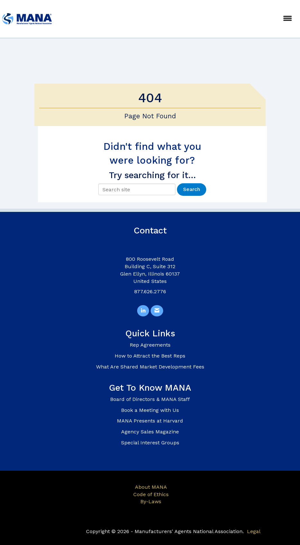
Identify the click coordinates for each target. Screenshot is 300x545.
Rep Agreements (150, 345)
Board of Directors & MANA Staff (150, 399)
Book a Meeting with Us (150, 410)
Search (191, 189)
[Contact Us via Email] (157, 310)
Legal (253, 531)
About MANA (151, 487)
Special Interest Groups (150, 443)
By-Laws (150, 501)
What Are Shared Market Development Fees (150, 367)
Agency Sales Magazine (150, 432)
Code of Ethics (151, 494)
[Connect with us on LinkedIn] (143, 310)
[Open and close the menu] (176, 19)
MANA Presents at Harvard (150, 421)
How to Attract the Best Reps (150, 356)
